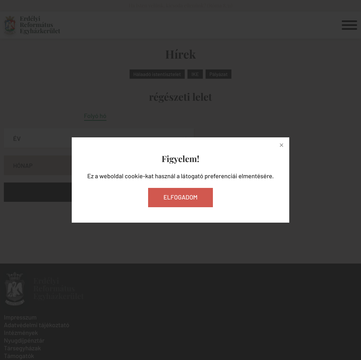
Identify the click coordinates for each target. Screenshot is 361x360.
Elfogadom (181, 197)
